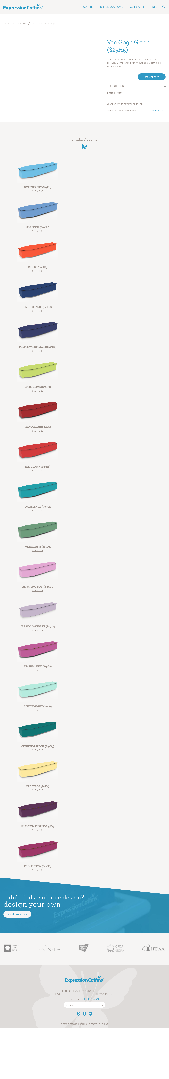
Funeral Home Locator (77, 991)
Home (6, 23)
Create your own (17, 914)
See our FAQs (158, 110)
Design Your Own (111, 6)
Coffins (21, 23)
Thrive (105, 1024)
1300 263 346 (92, 999)
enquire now (151, 76)
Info (154, 6)
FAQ (57, 993)
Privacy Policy (104, 993)
